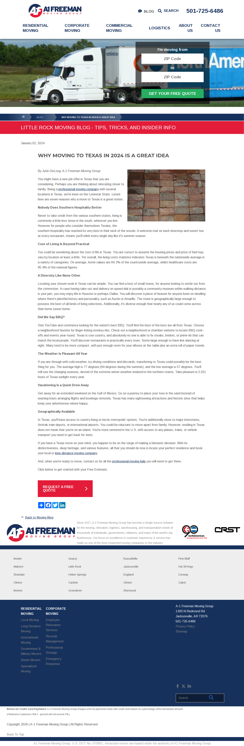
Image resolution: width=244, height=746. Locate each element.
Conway (183, 574)
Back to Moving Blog (37, 517)
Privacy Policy (185, 626)
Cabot (182, 582)
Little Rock (75, 566)
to (172, 68)
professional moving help (129, 461)
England (128, 574)
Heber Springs (77, 574)
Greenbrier (75, 590)
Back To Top (15, 734)
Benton (18, 590)
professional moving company (78, 189)
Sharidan (19, 574)
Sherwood (129, 590)
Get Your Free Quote (172, 93)
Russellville (130, 558)
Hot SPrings (185, 566)
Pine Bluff (184, 558)
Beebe (18, 558)
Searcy (73, 558)
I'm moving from (173, 50)
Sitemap (181, 631)
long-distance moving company (76, 453)
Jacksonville (130, 566)
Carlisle (73, 582)
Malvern (18, 566)
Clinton (18, 582)
